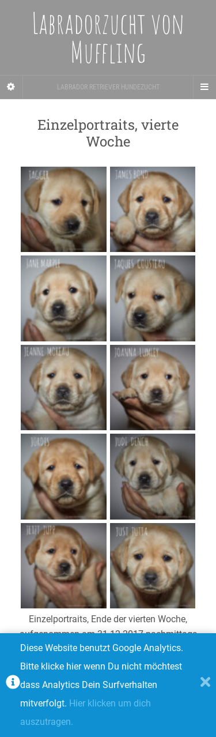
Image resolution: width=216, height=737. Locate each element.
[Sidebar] (11, 87)
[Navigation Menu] (204, 87)
